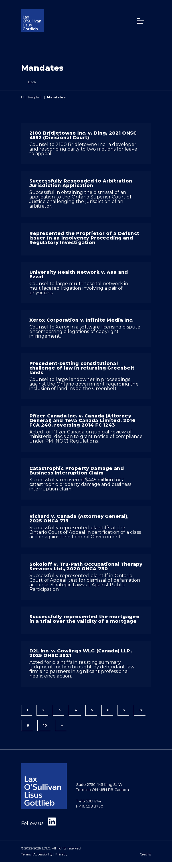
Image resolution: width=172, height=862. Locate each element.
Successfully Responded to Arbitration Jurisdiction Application (80, 183)
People (33, 97)
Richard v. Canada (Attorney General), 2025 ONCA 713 (79, 519)
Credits (145, 854)
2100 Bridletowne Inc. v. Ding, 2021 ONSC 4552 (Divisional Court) (83, 135)
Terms (26, 854)
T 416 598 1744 (88, 801)
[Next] (60, 725)
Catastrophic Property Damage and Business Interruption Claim (76, 471)
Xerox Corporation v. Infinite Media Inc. (81, 320)
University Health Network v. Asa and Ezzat (78, 274)
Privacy (61, 854)
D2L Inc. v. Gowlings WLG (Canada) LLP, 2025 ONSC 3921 (80, 653)
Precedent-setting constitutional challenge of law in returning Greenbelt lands (81, 368)
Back (29, 82)
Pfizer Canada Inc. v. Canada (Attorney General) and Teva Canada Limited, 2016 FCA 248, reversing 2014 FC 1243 (82, 420)
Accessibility (42, 854)
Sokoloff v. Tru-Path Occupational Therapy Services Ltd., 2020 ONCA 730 (86, 566)
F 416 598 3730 (89, 806)
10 (45, 725)
